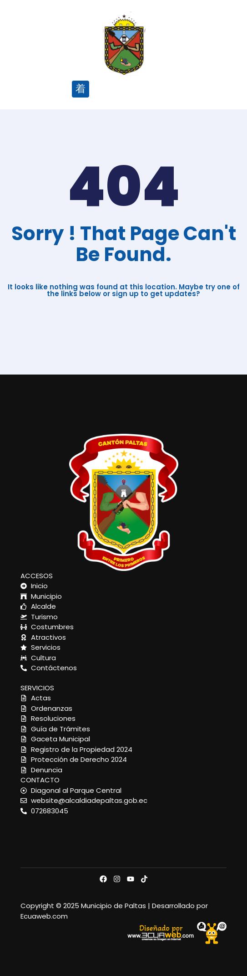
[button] (80, 89)
